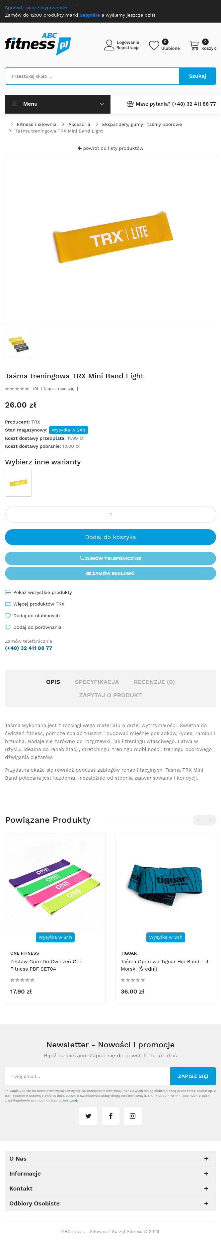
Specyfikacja (97, 681)
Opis (53, 681)
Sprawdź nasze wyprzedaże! (37, 7)
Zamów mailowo (110, 573)
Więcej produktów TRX (38, 604)
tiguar (129, 953)
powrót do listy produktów (110, 148)
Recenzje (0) (154, 681)
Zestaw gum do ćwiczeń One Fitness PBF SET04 (46, 965)
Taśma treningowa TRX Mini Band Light (59, 131)
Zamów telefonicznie (110, 558)
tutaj (73, 1100)
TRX (35, 422)
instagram (133, 1116)
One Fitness (24, 953)
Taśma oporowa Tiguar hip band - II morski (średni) (164, 965)
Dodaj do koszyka (110, 536)
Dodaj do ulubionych (36, 615)
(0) (35, 389)
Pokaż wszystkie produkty (42, 592)
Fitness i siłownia (36, 124)
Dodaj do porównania (37, 627)
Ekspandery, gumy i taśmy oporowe (142, 124)
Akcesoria (79, 124)
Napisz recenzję (59, 389)
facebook (110, 1116)
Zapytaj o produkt (110, 695)
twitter (88, 1116)
